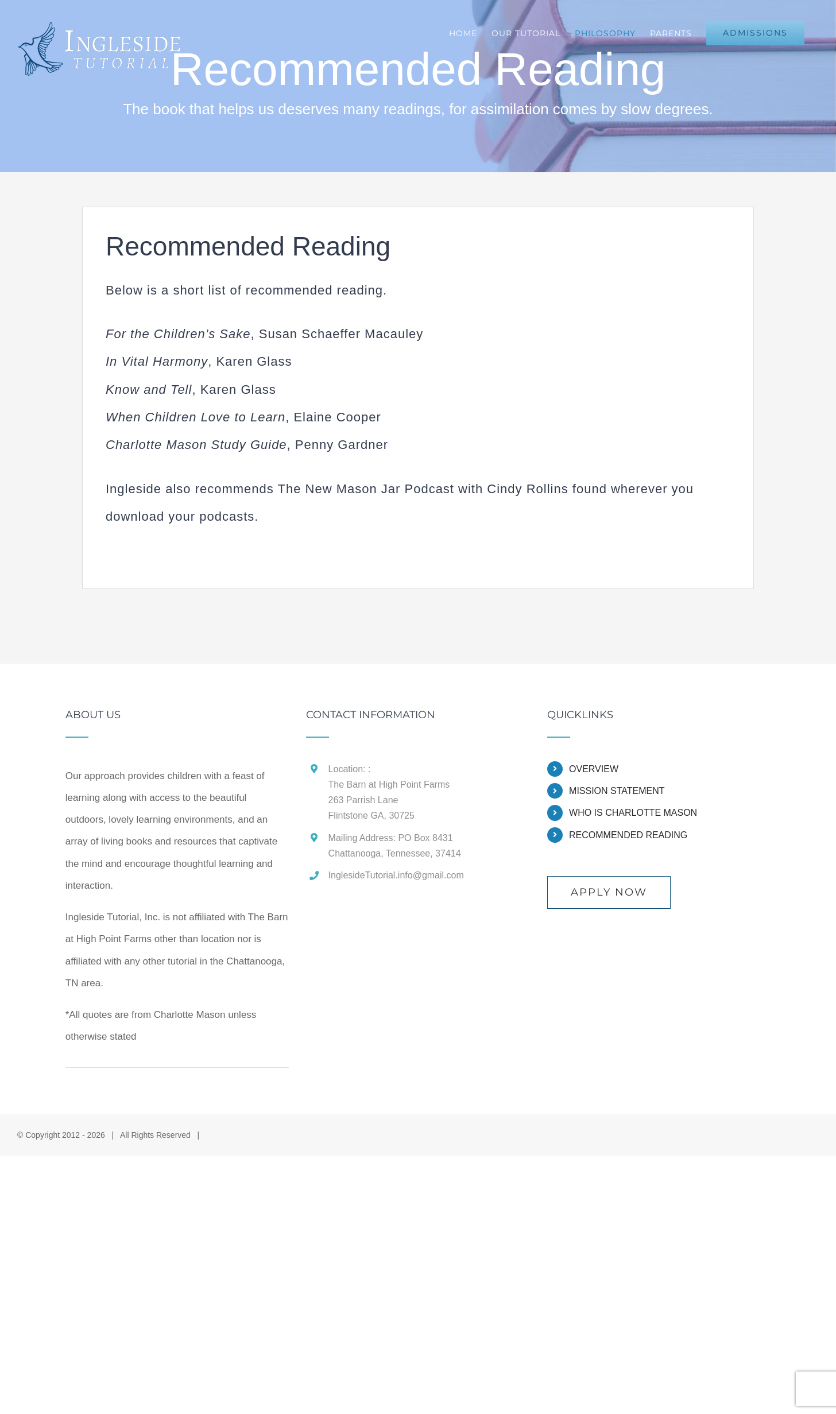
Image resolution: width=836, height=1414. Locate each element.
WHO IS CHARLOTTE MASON (633, 813)
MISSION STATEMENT (617, 791)
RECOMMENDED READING (628, 835)
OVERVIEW (593, 769)
